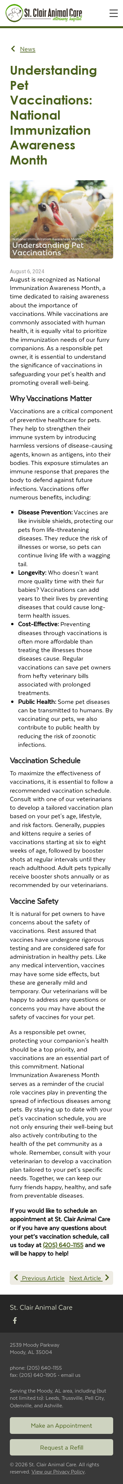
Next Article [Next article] (89, 1277)
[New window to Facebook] (15, 1321)
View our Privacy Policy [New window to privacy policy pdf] (58, 1471)
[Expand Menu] (113, 13)
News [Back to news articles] (23, 49)
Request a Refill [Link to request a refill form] (61, 1447)
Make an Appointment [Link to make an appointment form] (61, 1425)
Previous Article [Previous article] (39, 1277)
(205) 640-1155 (63, 1244)
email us (70, 1375)
